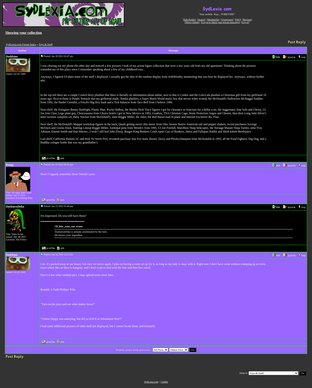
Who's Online (192, 22)
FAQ (238, 19)
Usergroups (227, 19)
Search (201, 19)
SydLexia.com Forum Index (21, 44)
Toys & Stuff (46, 44)
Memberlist (213, 19)
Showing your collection (23, 33)
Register (247, 19)
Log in (245, 22)
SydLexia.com (151, 381)
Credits (164, 381)
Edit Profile (189, 19)
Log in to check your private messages (220, 22)
